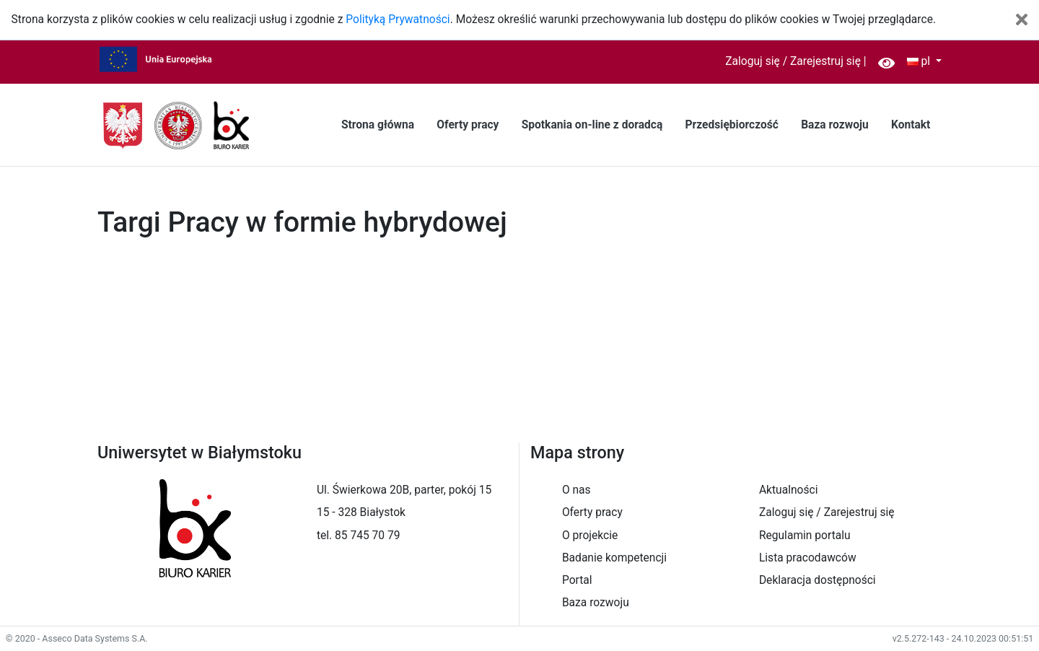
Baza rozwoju (835, 124)
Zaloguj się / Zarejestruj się (793, 61)
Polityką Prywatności (398, 19)
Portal (577, 580)
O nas (576, 490)
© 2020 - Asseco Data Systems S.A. (77, 638)
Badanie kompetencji (614, 557)
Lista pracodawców (807, 557)
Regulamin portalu (805, 535)
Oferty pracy (468, 124)
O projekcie (590, 535)
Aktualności (788, 490)
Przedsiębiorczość (731, 124)
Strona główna (377, 124)
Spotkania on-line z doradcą (592, 124)
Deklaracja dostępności (817, 580)
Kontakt (910, 124)
